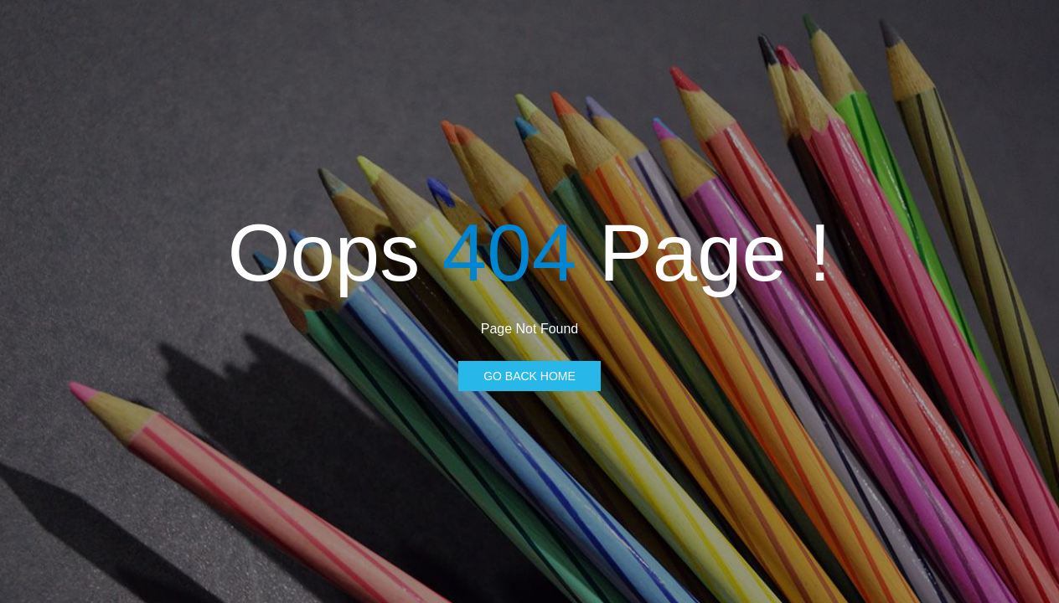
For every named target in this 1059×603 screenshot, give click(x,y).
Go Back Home (529, 376)
